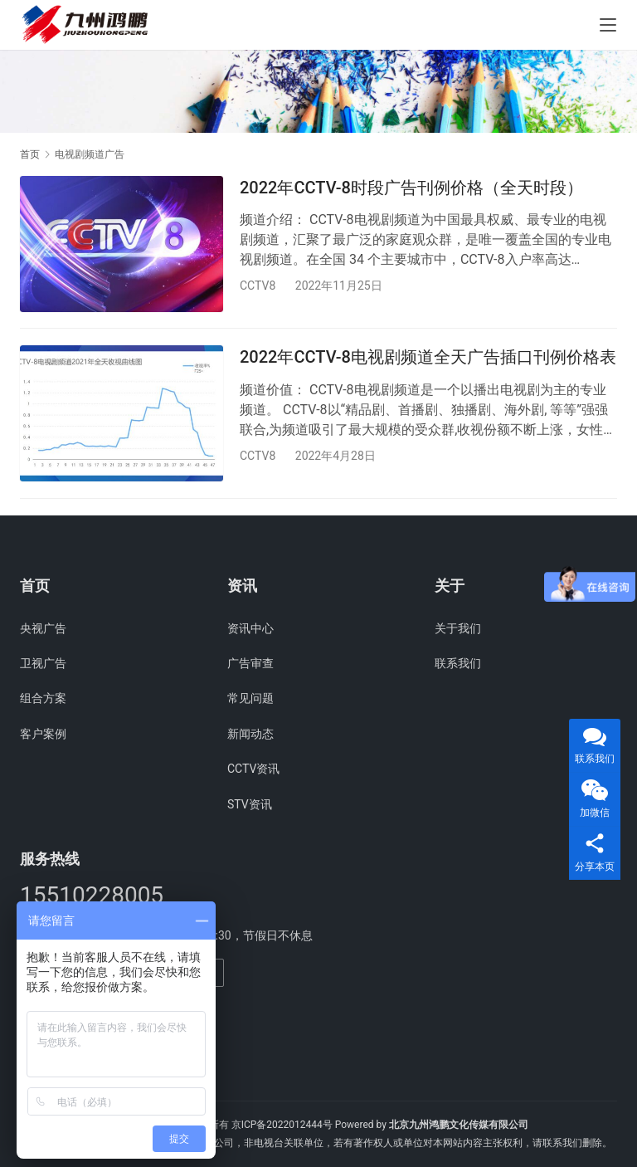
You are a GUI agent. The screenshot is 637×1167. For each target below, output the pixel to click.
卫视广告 (43, 663)
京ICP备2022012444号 (282, 1124)
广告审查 (250, 663)
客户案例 (43, 733)
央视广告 (43, 628)
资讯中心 (250, 628)
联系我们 (458, 663)
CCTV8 (257, 285)
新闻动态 (250, 733)
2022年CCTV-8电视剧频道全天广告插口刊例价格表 (428, 358)
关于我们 (458, 628)
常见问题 (250, 699)
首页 (30, 154)
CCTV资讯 (253, 768)
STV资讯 (249, 804)
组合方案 (43, 699)
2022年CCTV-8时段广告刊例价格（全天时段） (411, 188)
